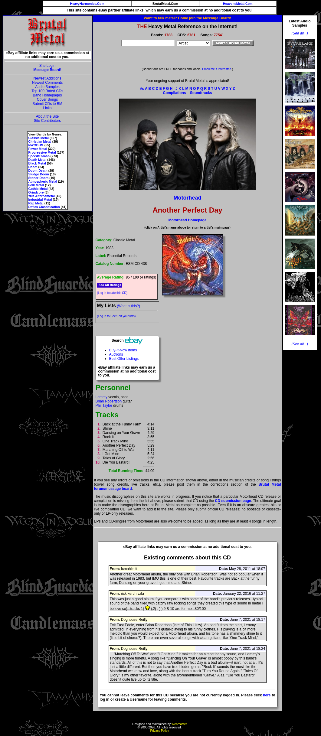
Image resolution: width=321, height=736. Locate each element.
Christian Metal (39, 141)
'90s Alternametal (41, 196)
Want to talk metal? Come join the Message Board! (187, 18)
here (266, 695)
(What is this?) (128, 306)
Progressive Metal (42, 152)
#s (142, 88)
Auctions (116, 354)
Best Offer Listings (124, 359)
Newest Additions (47, 78)
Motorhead (187, 198)
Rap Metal (35, 203)
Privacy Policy (159, 730)
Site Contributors (47, 121)
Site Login (47, 66)
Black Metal (37, 163)
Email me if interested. (217, 69)
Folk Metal (36, 185)
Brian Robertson (109, 401)
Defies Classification (44, 207)
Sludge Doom (38, 174)
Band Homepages (47, 95)
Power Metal (37, 149)
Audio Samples (47, 87)
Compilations (174, 93)
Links (47, 108)
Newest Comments (47, 82)
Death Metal (37, 159)
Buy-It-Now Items (123, 350)
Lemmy (101, 397)
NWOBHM (35, 145)
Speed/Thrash (38, 156)
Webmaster (179, 724)
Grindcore (36, 192)
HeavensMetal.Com (238, 3)
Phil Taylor (104, 405)
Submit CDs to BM (47, 104)
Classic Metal (38, 138)
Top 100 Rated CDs (47, 91)
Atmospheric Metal (42, 181)
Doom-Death (37, 170)
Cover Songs (47, 99)
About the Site (47, 116)
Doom (32, 167)
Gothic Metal (37, 189)
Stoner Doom (38, 178)
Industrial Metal (40, 199)
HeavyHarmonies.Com (87, 3)
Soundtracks (201, 93)
